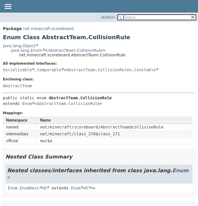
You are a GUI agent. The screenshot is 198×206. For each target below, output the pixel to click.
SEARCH (108, 17)
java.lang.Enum (26, 50)
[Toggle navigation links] (8, 7)
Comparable (49, 70)
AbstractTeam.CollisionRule (75, 50)
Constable (145, 70)
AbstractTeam (17, 86)
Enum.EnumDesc (23, 188)
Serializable (17, 70)
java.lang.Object (19, 45)
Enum (27, 103)
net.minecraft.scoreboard (48, 28)
